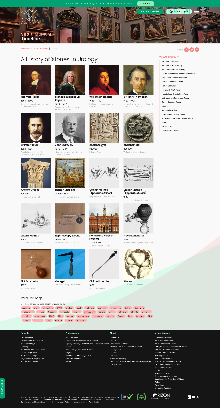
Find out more (125, 3)
